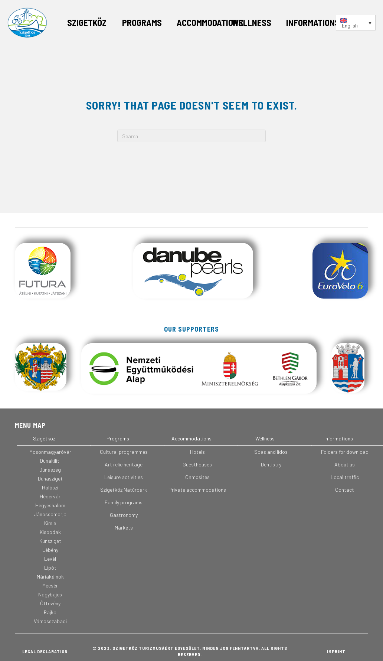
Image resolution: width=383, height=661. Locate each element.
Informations (313, 22)
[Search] (191, 136)
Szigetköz (87, 22)
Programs (142, 22)
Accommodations (210, 22)
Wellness (251, 22)
